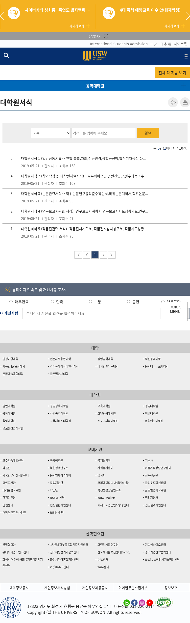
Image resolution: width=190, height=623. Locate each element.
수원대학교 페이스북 (134, 602)
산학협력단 (9, 544)
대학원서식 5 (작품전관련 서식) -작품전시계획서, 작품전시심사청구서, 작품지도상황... (84, 228)
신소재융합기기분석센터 (64, 552)
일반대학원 (9, 406)
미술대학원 (151, 413)
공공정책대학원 (59, 406)
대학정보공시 (19, 587)
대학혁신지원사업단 (14, 512)
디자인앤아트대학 (107, 366)
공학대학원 (95, 86)
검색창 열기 (6, 55)
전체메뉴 (186, 56)
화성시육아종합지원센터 (64, 559)
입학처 (101, 475)
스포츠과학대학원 (107, 421)
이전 (86, 255)
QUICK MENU (175, 309)
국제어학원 (56, 460)
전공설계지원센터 (155, 505)
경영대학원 (151, 406)
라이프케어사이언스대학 (64, 366)
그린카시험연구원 (107, 544)
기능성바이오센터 (155, 544)
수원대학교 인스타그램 (142, 602)
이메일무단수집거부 (133, 587)
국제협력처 (104, 460)
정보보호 (171, 587)
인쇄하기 (185, 102)
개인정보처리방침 (57, 587)
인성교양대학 (10, 359)
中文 (154, 44)
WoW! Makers (106, 497)
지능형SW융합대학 (13, 366)
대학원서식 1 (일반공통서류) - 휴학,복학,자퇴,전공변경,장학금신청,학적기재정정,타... (83, 158)
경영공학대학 (105, 359)
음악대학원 (9, 421)
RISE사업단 (57, 512)
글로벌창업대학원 (12, 428)
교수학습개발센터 (12, 460)
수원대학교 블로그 (126, 602)
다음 (103, 255)
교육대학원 (104, 406)
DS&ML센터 (57, 497)
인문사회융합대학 (60, 359)
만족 (59, 301)
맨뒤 (112, 255)
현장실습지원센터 (60, 505)
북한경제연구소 (59, 468)
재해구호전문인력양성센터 (113, 505)
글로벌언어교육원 (155, 490)
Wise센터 (103, 567)
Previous (4, 16)
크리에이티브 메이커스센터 (113, 483)
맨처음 (78, 255)
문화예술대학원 (154, 421)
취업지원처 (151, 497)
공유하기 (173, 102)
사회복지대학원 (59, 413)
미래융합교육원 (11, 490)
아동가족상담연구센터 (158, 468)
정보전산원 (151, 475)
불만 (135, 301)
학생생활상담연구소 (109, 490)
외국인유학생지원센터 (15, 475)
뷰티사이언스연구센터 (15, 552)
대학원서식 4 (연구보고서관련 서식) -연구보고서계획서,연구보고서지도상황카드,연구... (84, 211)
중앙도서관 (9, 483)
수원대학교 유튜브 (149, 602)
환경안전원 (9, 497)
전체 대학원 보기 (172, 73)
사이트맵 (181, 44)
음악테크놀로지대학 (156, 366)
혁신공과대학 (153, 359)
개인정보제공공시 (95, 587)
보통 (97, 301)
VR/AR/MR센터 (59, 567)
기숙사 (149, 460)
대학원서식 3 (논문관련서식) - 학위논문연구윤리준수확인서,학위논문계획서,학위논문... (84, 193)
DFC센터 (102, 559)
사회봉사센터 (105, 468)
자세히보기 (76, 26)
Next (188, 16)
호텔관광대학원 (106, 413)
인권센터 (7, 505)
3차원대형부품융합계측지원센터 (69, 544)
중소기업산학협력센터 (158, 552)
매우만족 (22, 301)
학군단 (54, 490)
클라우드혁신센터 (155, 483)
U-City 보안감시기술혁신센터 (162, 559)
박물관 (6, 468)
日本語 (165, 44)
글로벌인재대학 (59, 374)
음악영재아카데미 (60, 475)
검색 (147, 133)
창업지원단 (56, 483)
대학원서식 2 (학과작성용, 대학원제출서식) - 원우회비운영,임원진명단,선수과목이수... (84, 175)
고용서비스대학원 (60, 421)
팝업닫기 (95, 36)
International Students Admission (119, 44)
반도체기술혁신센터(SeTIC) (113, 552)
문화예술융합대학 (12, 374)
